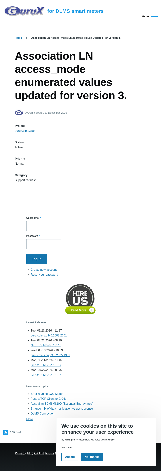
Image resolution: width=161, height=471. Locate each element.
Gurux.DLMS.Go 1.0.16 (46, 375)
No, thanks (92, 456)
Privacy (20, 453)
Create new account (44, 269)
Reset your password (44, 274)
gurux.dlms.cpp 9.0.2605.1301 (50, 355)
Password (32, 235)
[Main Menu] (149, 16)
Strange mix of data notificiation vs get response (62, 408)
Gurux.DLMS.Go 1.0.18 (46, 345)
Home (18, 37)
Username (32, 217)
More (29, 419)
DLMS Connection (42, 413)
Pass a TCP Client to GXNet (49, 398)
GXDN (39, 453)
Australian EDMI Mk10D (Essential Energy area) (62, 403)
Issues (49, 453)
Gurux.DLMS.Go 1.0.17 (46, 365)
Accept (70, 456)
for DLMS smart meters (75, 11)
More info (66, 447)
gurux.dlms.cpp (25, 130)
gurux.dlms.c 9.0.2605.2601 (49, 335)
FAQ (30, 453)
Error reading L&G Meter (47, 393)
